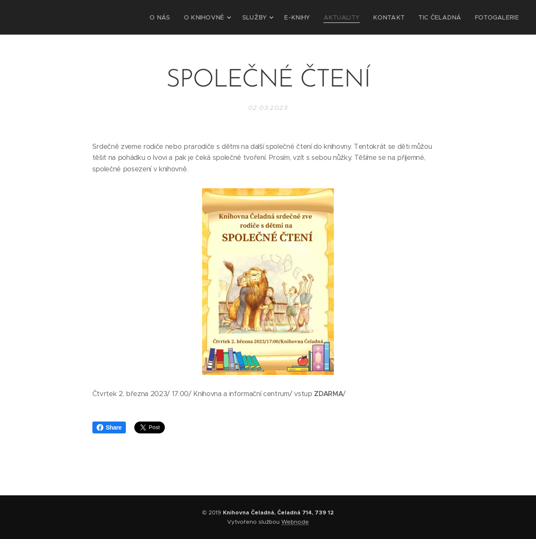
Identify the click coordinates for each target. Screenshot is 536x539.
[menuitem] (188, 17)
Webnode (295, 521)
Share (109, 427)
